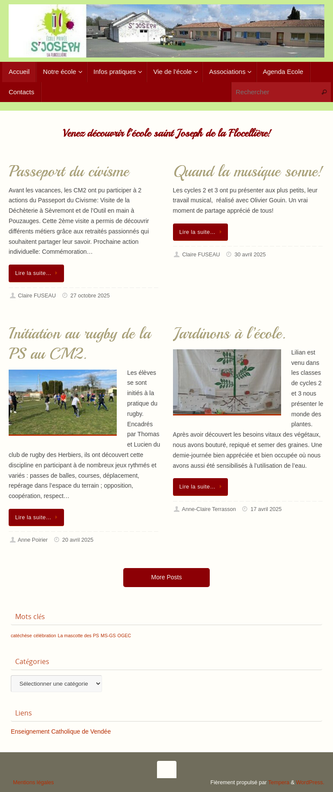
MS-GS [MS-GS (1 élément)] (108, 635)
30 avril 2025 (250, 255)
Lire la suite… (38, 273)
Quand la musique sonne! (248, 171)
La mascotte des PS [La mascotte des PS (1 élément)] (78, 635)
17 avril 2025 (266, 509)
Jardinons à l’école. (229, 333)
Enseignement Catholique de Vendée (61, 731)
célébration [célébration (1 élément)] (44, 635)
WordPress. (310, 782)
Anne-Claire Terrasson (209, 509)
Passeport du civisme (69, 171)
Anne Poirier (33, 540)
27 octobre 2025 (90, 296)
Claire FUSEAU (37, 296)
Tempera (278, 782)
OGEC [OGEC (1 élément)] (124, 635)
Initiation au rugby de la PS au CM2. (79, 344)
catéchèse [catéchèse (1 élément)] (21, 635)
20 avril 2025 (77, 540)
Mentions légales (33, 782)
